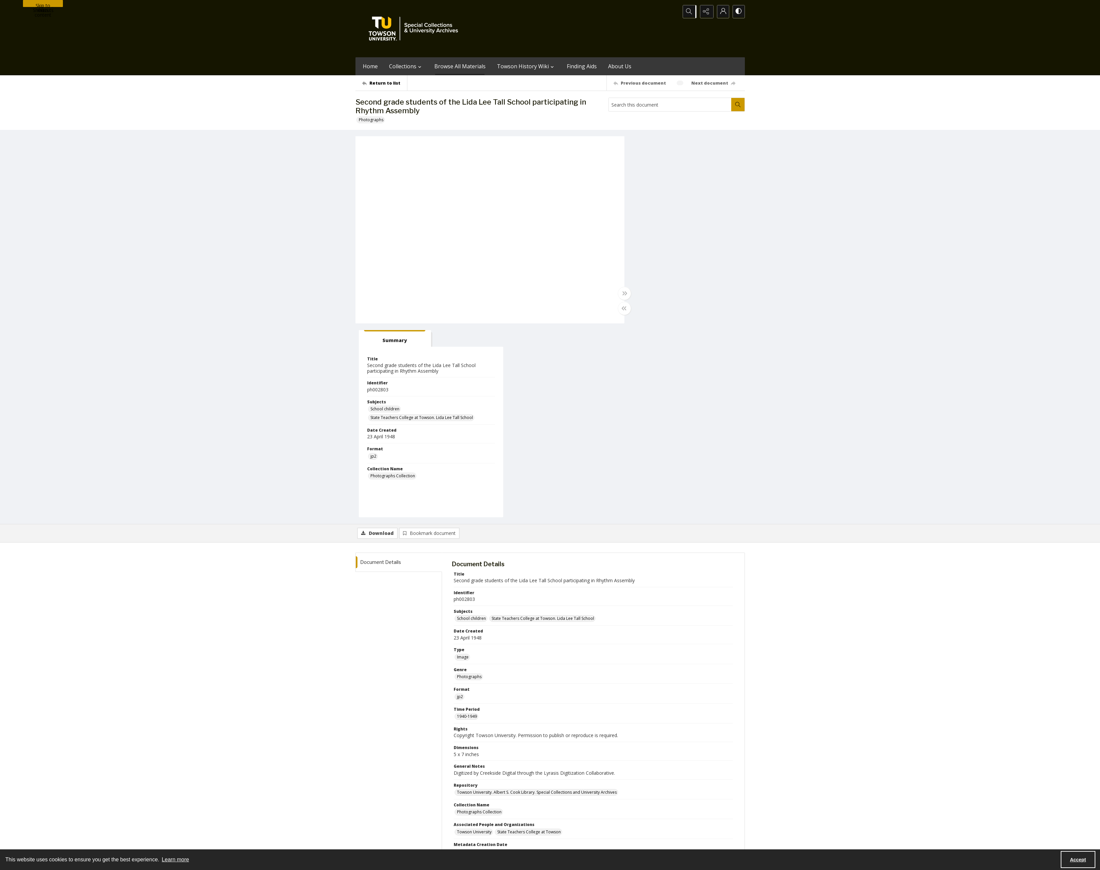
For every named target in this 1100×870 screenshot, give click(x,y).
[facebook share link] (576, 800)
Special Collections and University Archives (662, 841)
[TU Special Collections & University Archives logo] (415, 28)
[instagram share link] (562, 800)
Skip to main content (43, 4)
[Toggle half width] (615, 308)
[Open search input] (688, 11)
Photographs (371, 120)
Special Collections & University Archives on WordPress (609, 813)
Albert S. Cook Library (512, 841)
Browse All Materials (460, 66)
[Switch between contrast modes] (738, 11)
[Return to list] (384, 83)
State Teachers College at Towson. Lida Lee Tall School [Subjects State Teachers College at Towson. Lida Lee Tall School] (681, 224)
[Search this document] (670, 104)
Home (370, 66)
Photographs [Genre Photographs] (469, 483)
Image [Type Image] (463, 463)
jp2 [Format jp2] (633, 262)
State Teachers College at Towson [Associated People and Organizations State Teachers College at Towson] (529, 638)
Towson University (372, 841)
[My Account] (721, 11)
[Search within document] (738, 104)
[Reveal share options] (705, 11)
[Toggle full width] (615, 293)
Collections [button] (406, 66)
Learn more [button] (175, 859)
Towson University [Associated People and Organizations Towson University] (474, 638)
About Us (619, 66)
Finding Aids (582, 66)
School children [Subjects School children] (644, 215)
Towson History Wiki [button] (526, 66)
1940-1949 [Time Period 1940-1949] (467, 523)
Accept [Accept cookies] (1078, 859)
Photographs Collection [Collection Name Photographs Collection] (652, 282)
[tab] (650, 145)
